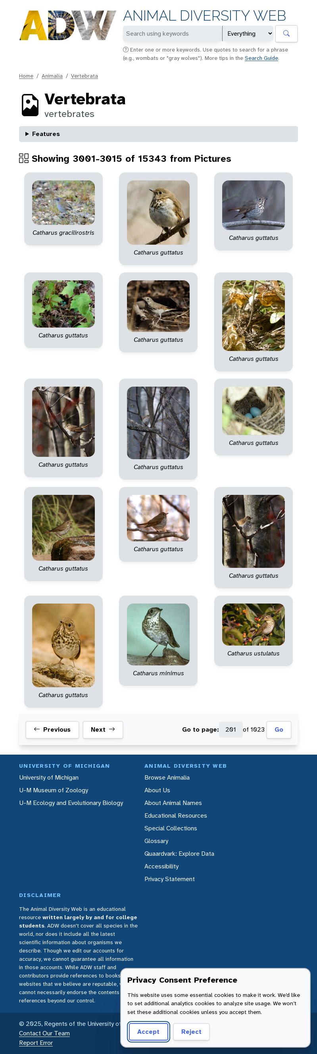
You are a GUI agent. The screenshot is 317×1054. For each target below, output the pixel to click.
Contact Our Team (44, 1033)
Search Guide (261, 57)
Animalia (52, 75)
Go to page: (200, 729)
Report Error (36, 1043)
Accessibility (161, 866)
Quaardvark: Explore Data (179, 853)
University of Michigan (49, 777)
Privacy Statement (169, 879)
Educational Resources (175, 815)
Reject (191, 1031)
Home (26, 75)
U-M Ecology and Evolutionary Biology (71, 803)
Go (279, 729)
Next (103, 729)
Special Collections (170, 828)
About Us (157, 790)
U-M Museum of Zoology (53, 790)
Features (46, 134)
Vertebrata (84, 75)
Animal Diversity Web (204, 16)
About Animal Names (173, 803)
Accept (148, 1031)
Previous (52, 729)
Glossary (156, 841)
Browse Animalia (167, 777)
